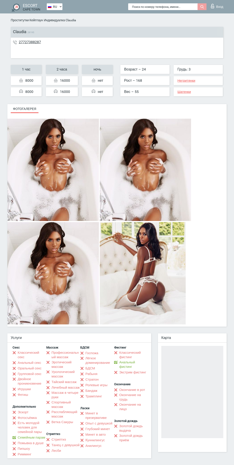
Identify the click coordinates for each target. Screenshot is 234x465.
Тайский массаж (64, 382)
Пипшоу (24, 449)
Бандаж (91, 391)
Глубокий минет (97, 429)
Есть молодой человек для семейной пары (30, 427)
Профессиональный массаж (65, 355)
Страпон (92, 379)
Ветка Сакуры (62, 422)
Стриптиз (58, 439)
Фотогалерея (24, 109)
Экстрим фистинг (132, 372)
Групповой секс (29, 374)
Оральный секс (29, 368)
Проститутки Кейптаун (27, 20)
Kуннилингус (95, 440)
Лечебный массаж (65, 388)
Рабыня (91, 374)
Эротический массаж (61, 364)
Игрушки (24, 389)
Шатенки (184, 92)
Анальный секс (29, 363)
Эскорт (23, 412)
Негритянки (186, 81)
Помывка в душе (31, 443)
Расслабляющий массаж (64, 414)
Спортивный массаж (61, 404)
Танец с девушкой (65, 445)
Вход (217, 6)
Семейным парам (31, 437)
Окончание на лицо (130, 407)
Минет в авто (95, 435)
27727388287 (30, 42)
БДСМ (90, 368)
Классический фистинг (130, 355)
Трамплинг (93, 396)
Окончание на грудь (130, 397)
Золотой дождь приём (131, 438)
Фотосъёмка (27, 418)
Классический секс (28, 355)
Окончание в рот (132, 390)
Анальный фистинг (127, 364)
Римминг (24, 454)
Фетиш (23, 395)
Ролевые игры (96, 385)
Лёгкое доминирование (97, 360)
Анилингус (93, 446)
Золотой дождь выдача (131, 428)
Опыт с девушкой (99, 423)
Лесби (56, 451)
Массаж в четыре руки (64, 395)
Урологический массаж (62, 374)
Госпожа (91, 353)
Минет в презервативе (96, 415)
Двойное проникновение (29, 381)
